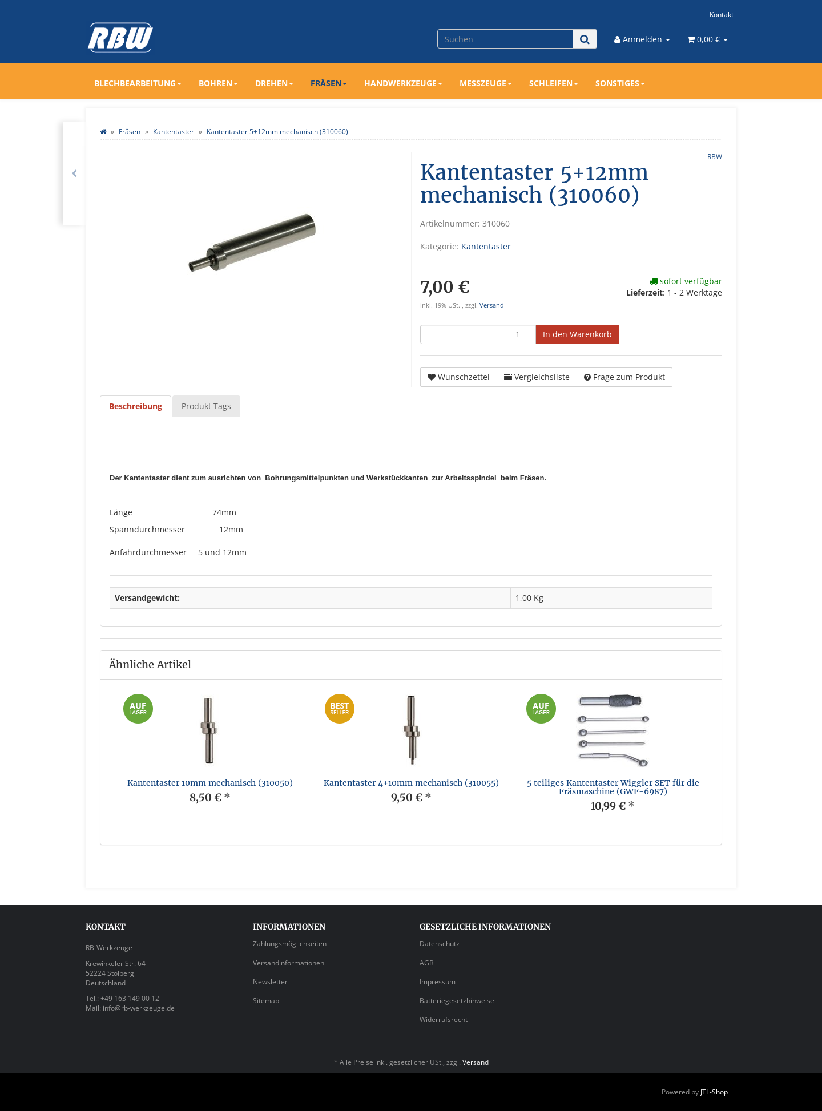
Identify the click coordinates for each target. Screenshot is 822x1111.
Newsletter (270, 982)
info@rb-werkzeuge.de (139, 1008)
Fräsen (329, 83)
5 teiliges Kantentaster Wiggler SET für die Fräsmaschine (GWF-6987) (613, 787)
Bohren (218, 83)
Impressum (438, 982)
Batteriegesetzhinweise (457, 1000)
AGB (427, 963)
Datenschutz (440, 943)
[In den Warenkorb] (577, 334)
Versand (492, 305)
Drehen (274, 83)
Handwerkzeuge (403, 83)
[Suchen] (505, 39)
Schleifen (553, 83)
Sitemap (266, 1000)
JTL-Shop (714, 1092)
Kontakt (722, 14)
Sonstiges (620, 83)
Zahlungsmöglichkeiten (290, 943)
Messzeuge (486, 83)
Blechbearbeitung (138, 83)
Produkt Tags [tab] (206, 406)
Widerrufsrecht (444, 1019)
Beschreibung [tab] (135, 406)
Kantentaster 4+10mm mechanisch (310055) (411, 783)
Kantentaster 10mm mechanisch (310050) (210, 783)
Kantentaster (486, 246)
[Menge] (478, 334)
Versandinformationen (288, 963)
